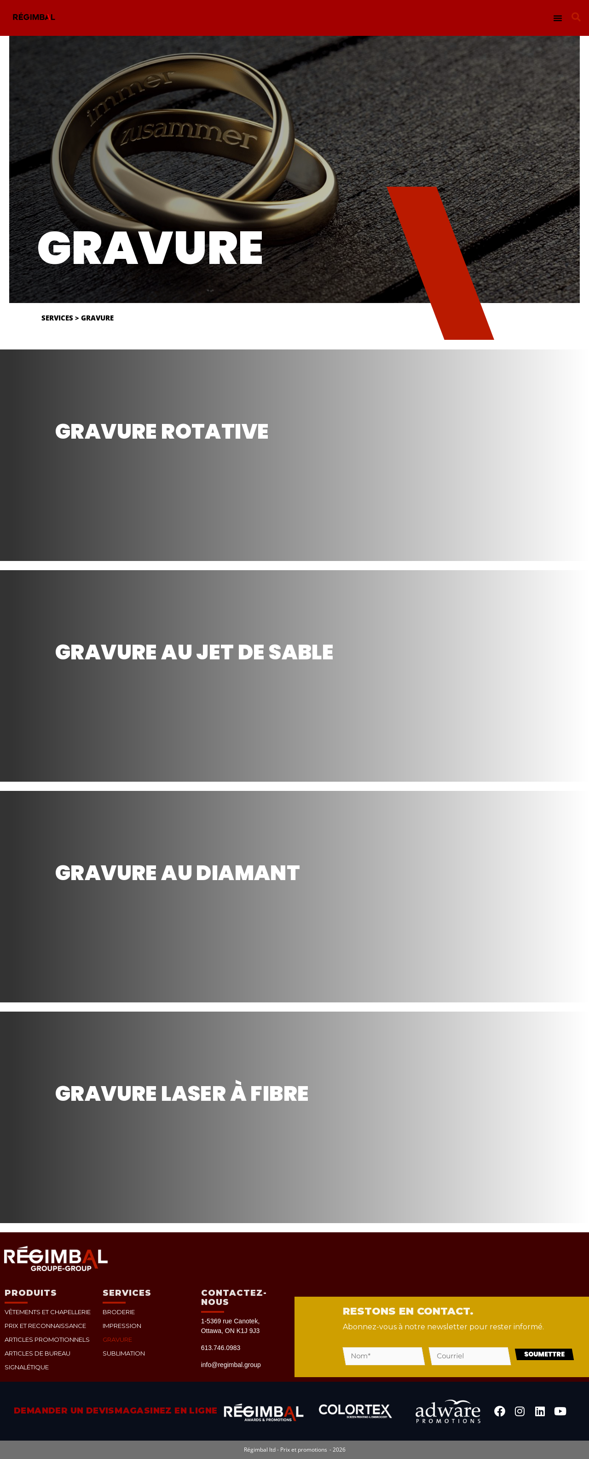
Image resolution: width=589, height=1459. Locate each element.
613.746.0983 (221, 1347)
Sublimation (122, 1353)
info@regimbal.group (231, 1364)
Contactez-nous (234, 1297)
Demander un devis (64, 1411)
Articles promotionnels (45, 1339)
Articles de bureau (36, 1353)
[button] (558, 18)
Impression (121, 1325)
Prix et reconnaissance (43, 1325)
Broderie (118, 1311)
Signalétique (26, 1366)
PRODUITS (31, 1293)
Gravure (117, 1339)
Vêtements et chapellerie (46, 1311)
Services (57, 317)
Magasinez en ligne (166, 1411)
